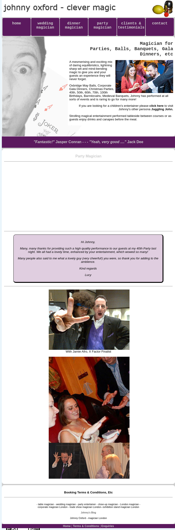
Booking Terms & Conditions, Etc (88, 492)
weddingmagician (45, 25)
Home (67, 526)
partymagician (103, 25)
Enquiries (107, 526)
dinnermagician (74, 25)
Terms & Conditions (86, 526)
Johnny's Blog (88, 512)
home (16, 25)
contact (159, 25)
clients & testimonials (131, 27)
